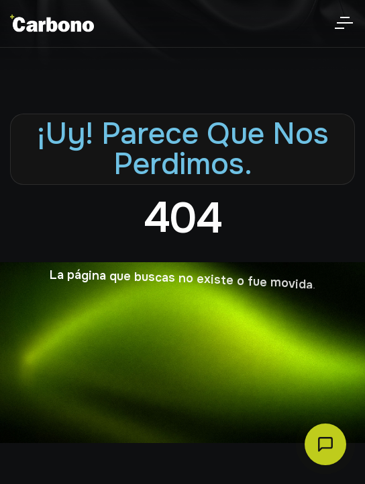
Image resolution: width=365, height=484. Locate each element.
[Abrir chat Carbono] (325, 444)
